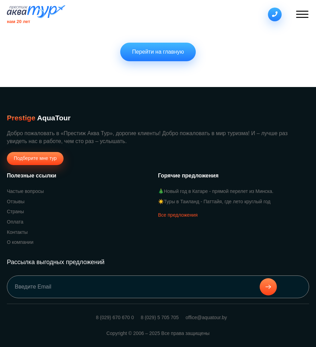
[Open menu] (302, 14)
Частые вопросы (25, 191)
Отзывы (15, 201)
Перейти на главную (158, 52)
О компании (20, 242)
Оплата (15, 222)
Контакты (17, 232)
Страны (15, 211)
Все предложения (178, 215)
